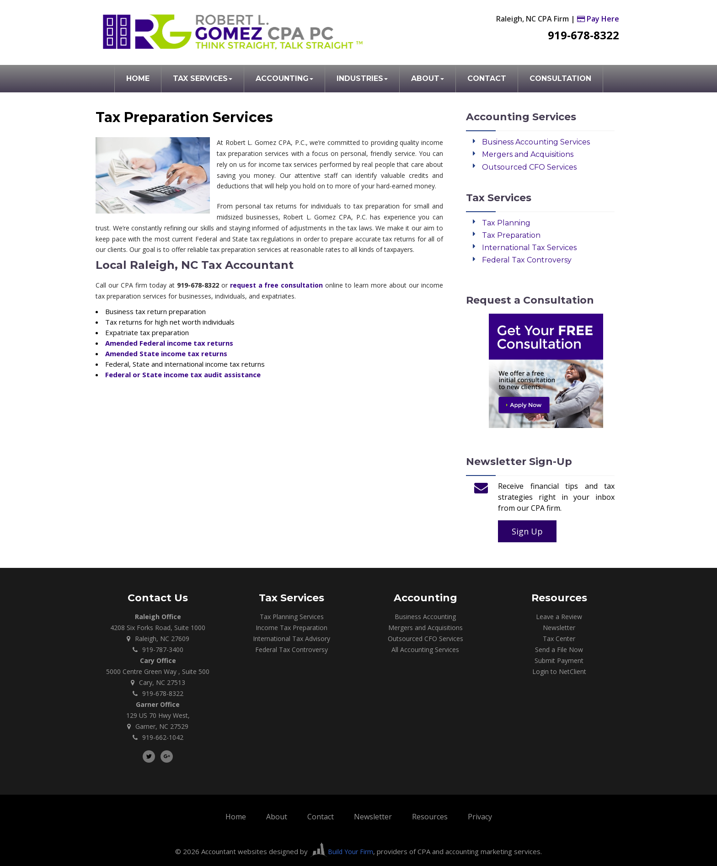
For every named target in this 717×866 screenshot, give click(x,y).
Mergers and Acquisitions (527, 154)
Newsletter (559, 627)
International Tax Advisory (291, 638)
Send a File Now (559, 649)
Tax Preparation (511, 235)
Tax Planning (506, 223)
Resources (430, 816)
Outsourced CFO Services (529, 167)
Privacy (480, 816)
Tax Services (202, 78)
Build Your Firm (341, 851)
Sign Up (527, 531)
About (427, 78)
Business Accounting (425, 616)
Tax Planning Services (292, 616)
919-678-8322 (583, 35)
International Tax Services (529, 247)
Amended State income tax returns (166, 353)
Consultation (560, 78)
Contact (486, 78)
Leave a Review (559, 616)
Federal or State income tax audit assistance (183, 374)
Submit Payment (559, 660)
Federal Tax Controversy (527, 260)
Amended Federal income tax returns (169, 342)
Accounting (284, 78)
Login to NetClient (559, 671)
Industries (362, 78)
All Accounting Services (425, 649)
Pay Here (598, 19)
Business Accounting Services (536, 142)
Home (138, 78)
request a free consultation (276, 285)
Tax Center (559, 638)
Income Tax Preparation (291, 627)
